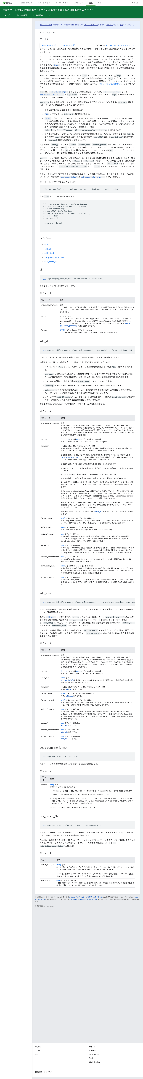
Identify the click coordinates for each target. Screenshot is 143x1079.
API (54, 33)
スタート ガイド (44, 3)
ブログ (37, 1051)
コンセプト (7, 15)
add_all (48, 249)
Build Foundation (46, 25)
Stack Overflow (95, 1062)
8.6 (115, 45)
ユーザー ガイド (62, 3)
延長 (48, 33)
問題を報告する (49, 45)
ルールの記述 (22, 15)
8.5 (119, 45)
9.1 (107, 45)
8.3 (126, 45)
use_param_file (51, 262)
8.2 (130, 45)
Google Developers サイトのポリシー (84, 899)
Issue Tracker (94, 1054)
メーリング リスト (91, 25)
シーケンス (65, 439)
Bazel (42, 33)
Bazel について (26, 3)
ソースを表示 (68, 45)
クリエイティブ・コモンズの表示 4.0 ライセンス (86, 897)
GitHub (135, 3)
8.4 (122, 45)
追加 (46, 244)
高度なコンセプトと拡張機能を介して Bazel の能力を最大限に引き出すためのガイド (48, 10)
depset (79, 439)
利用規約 (38, 1072)
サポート (92, 1051)
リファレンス (79, 3)
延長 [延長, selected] (91, 3)
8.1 (134, 45)
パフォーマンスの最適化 (109, 84)
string (63, 527)
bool (62, 534)
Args (44, 279)
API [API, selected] (49, 15)
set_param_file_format (54, 257)
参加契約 (109, 25)
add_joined (49, 253)
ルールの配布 (38, 15)
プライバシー (49, 1072)
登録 (121, 25)
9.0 (111, 45)
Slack (91, 1058)
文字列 (62, 330)
